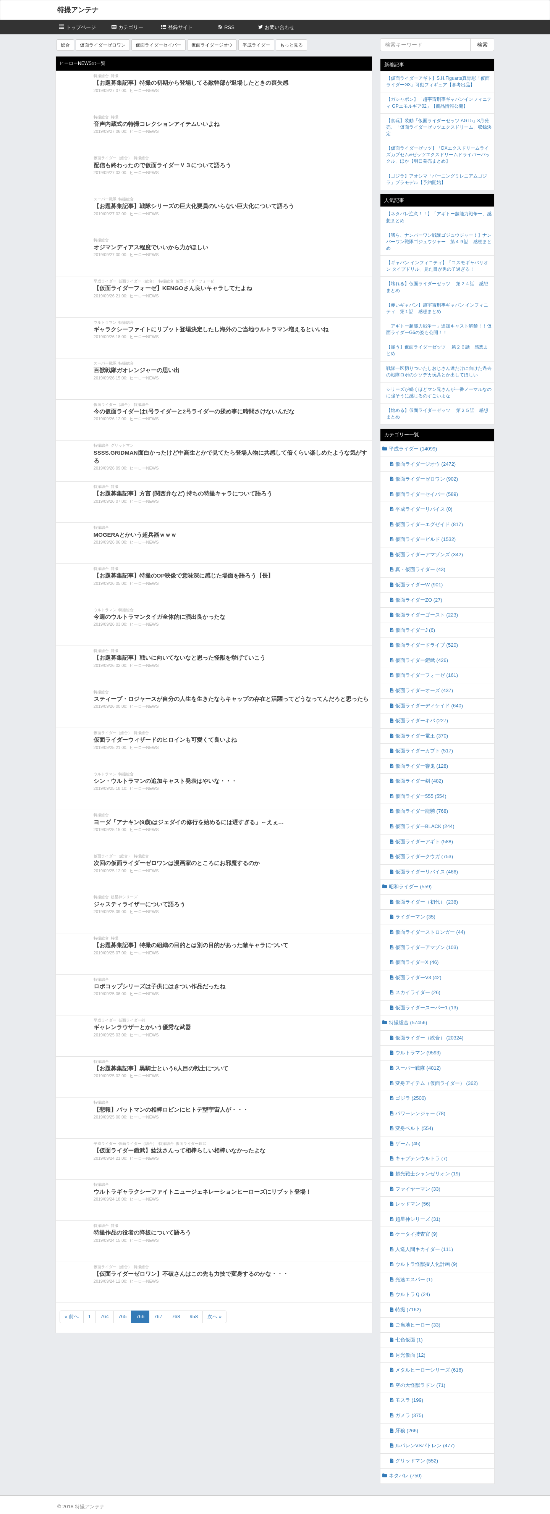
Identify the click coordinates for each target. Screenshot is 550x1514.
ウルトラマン (105, 322)
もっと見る (291, 45)
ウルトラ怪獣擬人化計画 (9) (426, 1264)
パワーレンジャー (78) (420, 1113)
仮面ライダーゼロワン (103, 45)
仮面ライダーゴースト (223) (426, 615)
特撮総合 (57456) (408, 1022)
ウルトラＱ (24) (412, 1294)
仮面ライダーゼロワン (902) (426, 479)
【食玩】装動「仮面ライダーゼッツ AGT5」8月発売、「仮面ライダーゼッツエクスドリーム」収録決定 (439, 127)
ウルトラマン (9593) (418, 1053)
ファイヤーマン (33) (417, 1189)
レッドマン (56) (412, 1204)
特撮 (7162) (408, 1309)
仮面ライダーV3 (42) (418, 977)
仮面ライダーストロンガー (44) (430, 932)
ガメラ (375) (409, 1415)
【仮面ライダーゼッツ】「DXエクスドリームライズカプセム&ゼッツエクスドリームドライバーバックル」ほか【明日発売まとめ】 (438, 154)
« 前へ (72, 1316)
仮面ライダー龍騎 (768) (421, 811)
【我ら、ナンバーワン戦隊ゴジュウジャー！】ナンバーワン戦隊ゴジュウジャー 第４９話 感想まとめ (439, 241)
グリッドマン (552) (416, 1461)
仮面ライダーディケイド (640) (429, 706)
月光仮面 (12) (410, 1355)
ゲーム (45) (408, 1143)
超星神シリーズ (124, 897)
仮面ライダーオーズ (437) (424, 690)
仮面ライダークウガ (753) (424, 856)
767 (158, 1316)
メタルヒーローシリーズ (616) (429, 1370)
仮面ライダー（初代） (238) (426, 902)
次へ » (214, 1316)
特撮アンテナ (78, 10)
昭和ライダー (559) (410, 886)
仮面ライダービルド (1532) (425, 539)
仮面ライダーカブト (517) (424, 751)
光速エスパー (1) (414, 1279)
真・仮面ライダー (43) (420, 569)
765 (122, 1316)
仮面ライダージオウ (212, 45)
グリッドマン (122, 445)
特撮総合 (101, 76)
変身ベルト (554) (414, 1128)
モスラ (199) (409, 1400)
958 (194, 1316)
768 (176, 1316)
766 (140, 1316)
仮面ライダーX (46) (416, 962)
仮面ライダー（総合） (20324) (429, 1038)
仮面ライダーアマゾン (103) (426, 947)
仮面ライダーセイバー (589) (426, 494)
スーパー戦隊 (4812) (418, 1068)
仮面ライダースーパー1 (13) (426, 1007)
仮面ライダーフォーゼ (195, 281)
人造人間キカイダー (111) (424, 1249)
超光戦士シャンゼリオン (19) (427, 1174)
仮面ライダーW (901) (419, 585)
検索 (482, 45)
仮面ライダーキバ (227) (421, 720)
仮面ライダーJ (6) (415, 630)
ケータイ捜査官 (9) (416, 1234)
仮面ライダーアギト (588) (424, 841)
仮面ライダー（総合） (113, 158)
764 (104, 1316)
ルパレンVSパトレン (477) (425, 1445)
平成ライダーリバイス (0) (424, 509)
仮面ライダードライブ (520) (426, 645)
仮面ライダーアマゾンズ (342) (429, 554)
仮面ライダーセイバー (158, 45)
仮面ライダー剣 (131, 1020)
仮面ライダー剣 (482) (419, 781)
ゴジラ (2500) (410, 1098)
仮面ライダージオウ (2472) (425, 464)
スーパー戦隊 (105, 199)
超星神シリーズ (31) (417, 1219)
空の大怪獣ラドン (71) (420, 1385)
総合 (65, 45)
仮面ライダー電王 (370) (421, 736)
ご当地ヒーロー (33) (417, 1325)
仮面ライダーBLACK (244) (425, 826)
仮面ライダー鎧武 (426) (421, 660)
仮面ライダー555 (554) (420, 796)
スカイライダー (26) (417, 992)
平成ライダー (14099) (413, 449)
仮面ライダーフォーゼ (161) (426, 675)
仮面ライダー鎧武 (191, 1143)
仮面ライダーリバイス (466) (426, 872)
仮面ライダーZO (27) (418, 600)
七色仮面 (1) (409, 1340)
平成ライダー (256, 45)
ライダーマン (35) (415, 917)
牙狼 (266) (406, 1430)
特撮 (114, 76)
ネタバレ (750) (405, 1475)
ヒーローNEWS (144, 90)
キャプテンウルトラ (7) (421, 1158)
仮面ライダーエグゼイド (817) (429, 524)
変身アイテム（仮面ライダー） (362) (436, 1083)
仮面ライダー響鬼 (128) (421, 766)
